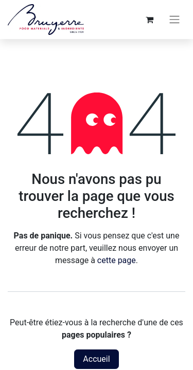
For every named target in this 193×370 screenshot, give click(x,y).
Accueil (96, 359)
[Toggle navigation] (174, 20)
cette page (116, 260)
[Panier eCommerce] (149, 19)
